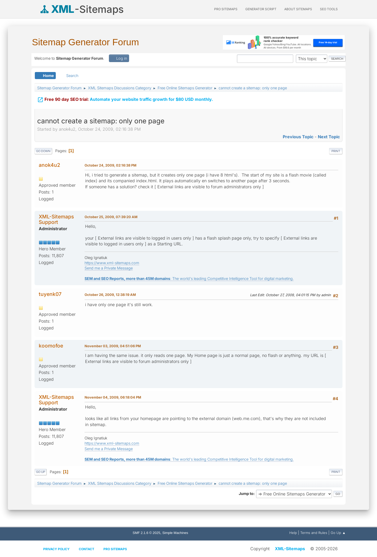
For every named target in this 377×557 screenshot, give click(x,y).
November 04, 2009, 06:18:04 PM (113, 397)
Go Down (43, 151)
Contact (86, 549)
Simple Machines (175, 533)
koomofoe (51, 346)
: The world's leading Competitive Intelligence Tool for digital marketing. (189, 278)
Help (293, 533)
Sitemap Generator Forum (85, 42)
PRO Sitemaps (225, 9)
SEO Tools (329, 9)
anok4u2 (49, 165)
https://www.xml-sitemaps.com (112, 263)
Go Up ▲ (338, 533)
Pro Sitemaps (115, 549)
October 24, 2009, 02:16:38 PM (110, 165)
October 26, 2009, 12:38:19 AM (110, 295)
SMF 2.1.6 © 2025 (146, 533)
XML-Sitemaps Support (56, 219)
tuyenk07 (50, 294)
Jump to (246, 493)
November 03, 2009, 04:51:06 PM (113, 346)
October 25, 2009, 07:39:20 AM (111, 217)
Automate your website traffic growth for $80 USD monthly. (125, 100)
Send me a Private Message (109, 268)
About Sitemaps (298, 9)
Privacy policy (56, 549)
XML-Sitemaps (290, 548)
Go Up (40, 472)
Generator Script (260, 9)
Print (335, 151)
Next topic (329, 136)
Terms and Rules (313, 533)
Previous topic (298, 136)
